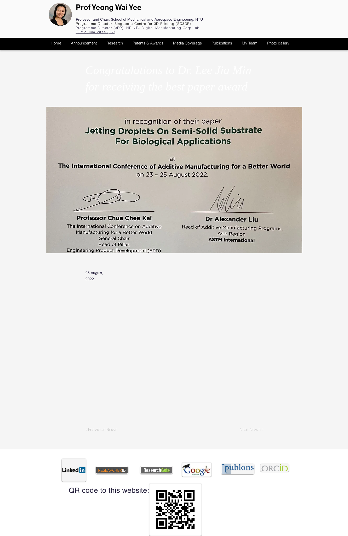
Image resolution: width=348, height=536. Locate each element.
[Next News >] (250, 430)
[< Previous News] (102, 430)
